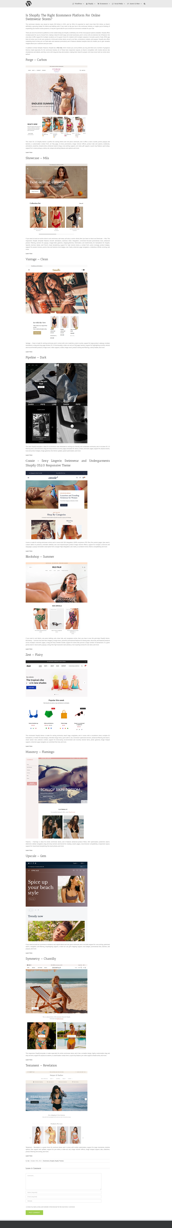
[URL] (63, 1201)
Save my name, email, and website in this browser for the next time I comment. (51, 1207)
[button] (144, 3)
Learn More (29, 152)
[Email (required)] (63, 1196)
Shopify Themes (59, 1161)
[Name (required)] (63, 1192)
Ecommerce (46, 1161)
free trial (59, 48)
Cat (28, 1161)
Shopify (52, 1161)
